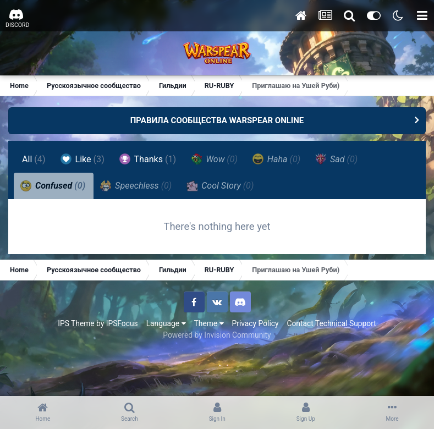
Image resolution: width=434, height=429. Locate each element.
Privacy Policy (255, 323)
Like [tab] (83, 158)
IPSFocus (122, 323)
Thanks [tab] (147, 158)
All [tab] (34, 159)
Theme (209, 323)
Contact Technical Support (331, 323)
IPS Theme (76, 323)
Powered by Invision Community (217, 335)
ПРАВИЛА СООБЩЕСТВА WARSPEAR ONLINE (217, 120)
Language (166, 323)
